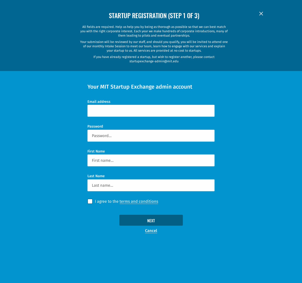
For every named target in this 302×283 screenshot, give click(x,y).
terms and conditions (139, 201)
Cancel (151, 230)
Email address (98, 101)
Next (151, 221)
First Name (96, 151)
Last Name (96, 176)
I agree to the (126, 201)
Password (95, 126)
